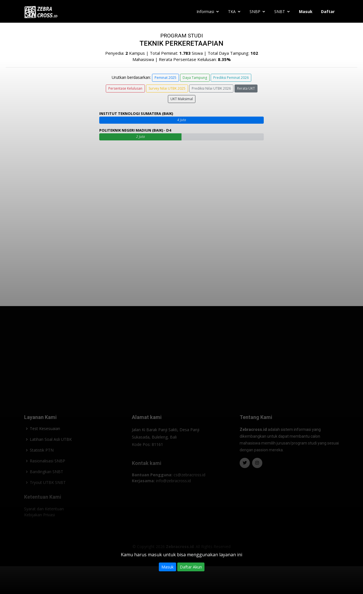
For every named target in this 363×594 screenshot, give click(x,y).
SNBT (279, 11)
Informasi (205, 11)
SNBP (255, 11)
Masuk (167, 567)
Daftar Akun (191, 567)
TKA (232, 11)
